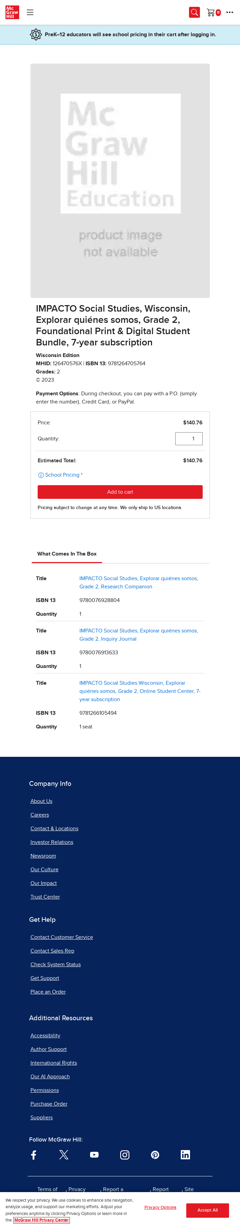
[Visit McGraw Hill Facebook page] (33, 1154)
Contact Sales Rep (52, 951)
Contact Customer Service (61, 937)
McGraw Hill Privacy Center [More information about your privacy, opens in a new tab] (41, 1220)
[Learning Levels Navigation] (30, 12)
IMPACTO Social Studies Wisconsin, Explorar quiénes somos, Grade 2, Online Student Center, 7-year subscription (140, 691)
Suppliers (41, 1117)
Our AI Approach (50, 1076)
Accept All (208, 1210)
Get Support (44, 978)
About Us (41, 801)
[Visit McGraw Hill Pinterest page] (155, 1154)
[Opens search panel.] (194, 12)
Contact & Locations (54, 828)
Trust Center (45, 897)
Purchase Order (48, 1104)
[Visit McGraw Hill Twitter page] (63, 1154)
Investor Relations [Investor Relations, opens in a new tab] (51, 842)
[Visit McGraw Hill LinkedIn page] (185, 1154)
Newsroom (43, 856)
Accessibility (45, 1035)
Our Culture (44, 869)
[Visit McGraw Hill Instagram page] (124, 1154)
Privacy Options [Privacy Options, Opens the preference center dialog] (160, 1207)
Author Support (48, 1049)
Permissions (44, 1090)
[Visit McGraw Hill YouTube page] (94, 1154)
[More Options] (230, 12)
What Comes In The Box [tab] (67, 554)
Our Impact (43, 883)
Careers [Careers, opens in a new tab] (39, 815)
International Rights (53, 1063)
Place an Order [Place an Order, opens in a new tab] (48, 992)
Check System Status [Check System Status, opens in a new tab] (55, 964)
